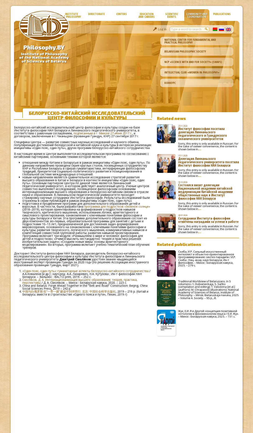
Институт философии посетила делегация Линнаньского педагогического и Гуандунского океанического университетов (202, 133)
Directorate (96, 14)
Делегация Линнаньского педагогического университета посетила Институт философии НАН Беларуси (208, 162)
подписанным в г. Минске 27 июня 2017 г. (103, 133)
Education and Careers (147, 15)
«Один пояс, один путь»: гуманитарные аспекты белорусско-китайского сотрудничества (85, 271)
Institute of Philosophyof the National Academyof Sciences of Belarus (44, 57)
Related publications (179, 244)
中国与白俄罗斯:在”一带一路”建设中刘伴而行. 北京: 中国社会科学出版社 (69, 291)
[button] (206, 29)
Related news (171, 118)
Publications (222, 14)
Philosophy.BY (44, 47)
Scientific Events (171, 15)
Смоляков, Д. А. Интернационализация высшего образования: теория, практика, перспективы (79, 281)
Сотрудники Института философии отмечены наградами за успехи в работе (208, 220)
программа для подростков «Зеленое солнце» (117, 206)
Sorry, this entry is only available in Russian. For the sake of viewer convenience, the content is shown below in (208, 146)
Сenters (121, 14)
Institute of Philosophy (71, 15)
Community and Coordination (196, 15)
